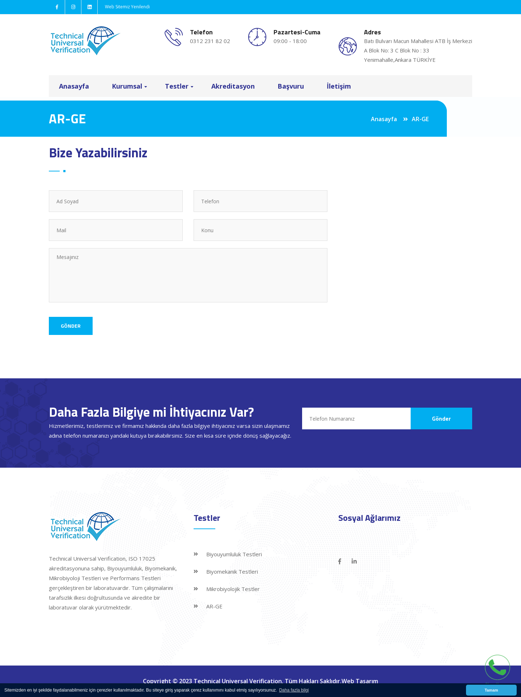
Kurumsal (127, 86)
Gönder (71, 326)
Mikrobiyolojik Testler (233, 588)
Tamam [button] (491, 690)
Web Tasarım (360, 681)
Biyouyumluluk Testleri (234, 554)
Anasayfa (74, 86)
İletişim (339, 86)
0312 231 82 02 (210, 40)
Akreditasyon (233, 86)
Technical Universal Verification (238, 681)
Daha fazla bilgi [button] (294, 690)
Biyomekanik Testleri (232, 571)
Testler (177, 86)
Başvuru (291, 86)
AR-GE (214, 606)
